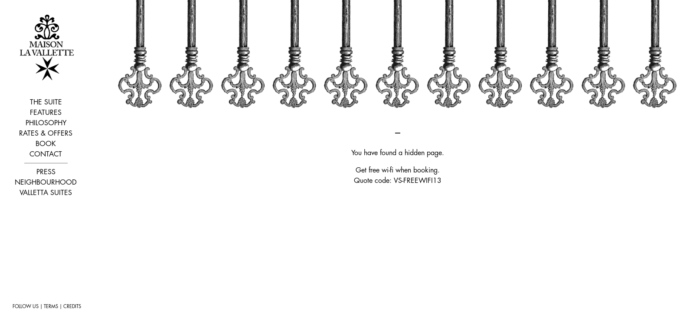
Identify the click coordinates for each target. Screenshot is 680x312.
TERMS (51, 306)
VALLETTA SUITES (46, 192)
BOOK (46, 143)
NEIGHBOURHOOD (46, 182)
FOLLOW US (26, 306)
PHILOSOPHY (46, 123)
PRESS (46, 172)
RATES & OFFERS (45, 133)
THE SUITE (46, 102)
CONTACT (45, 154)
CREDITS (72, 306)
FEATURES (46, 112)
